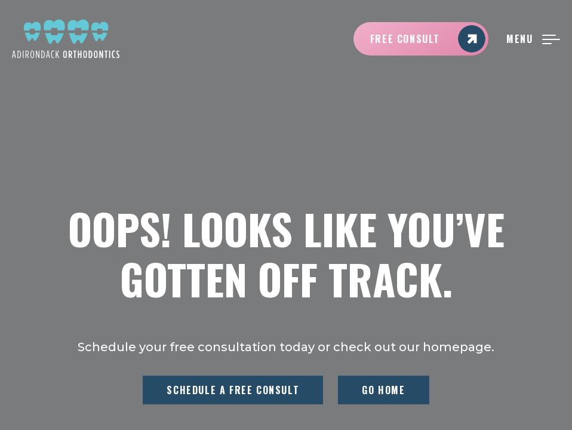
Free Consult (427, 39)
